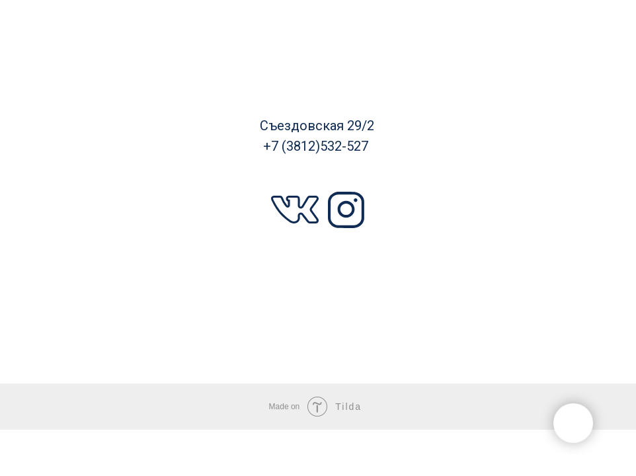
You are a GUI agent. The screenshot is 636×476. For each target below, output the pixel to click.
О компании (323, 308)
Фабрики (544, 67)
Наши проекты (84, 188)
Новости (550, 308)
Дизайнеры (91, 309)
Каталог (83, 67)
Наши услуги (547, 189)
